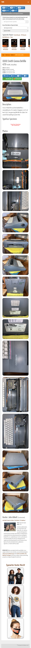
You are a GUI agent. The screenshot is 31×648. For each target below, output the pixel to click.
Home (3, 55)
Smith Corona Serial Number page (8, 553)
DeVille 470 (13, 55)
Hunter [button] (13, 75)
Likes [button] (25, 76)
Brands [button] (5, 7)
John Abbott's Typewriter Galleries (8, 520)
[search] (15, 28)
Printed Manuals (17, 35)
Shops (11, 37)
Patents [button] (14, 10)
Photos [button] (19, 76)
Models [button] (12, 7)
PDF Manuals (23, 35)
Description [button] (6, 75)
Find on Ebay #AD (7, 78)
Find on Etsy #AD (17, 78)
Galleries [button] (21, 7)
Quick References (6, 37)
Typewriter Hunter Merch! (15, 565)
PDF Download (5, 49)
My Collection (17, 520)
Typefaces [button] (5, 10)
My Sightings (23, 520)
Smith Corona (7, 55)
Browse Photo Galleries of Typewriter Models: (10, 25)
